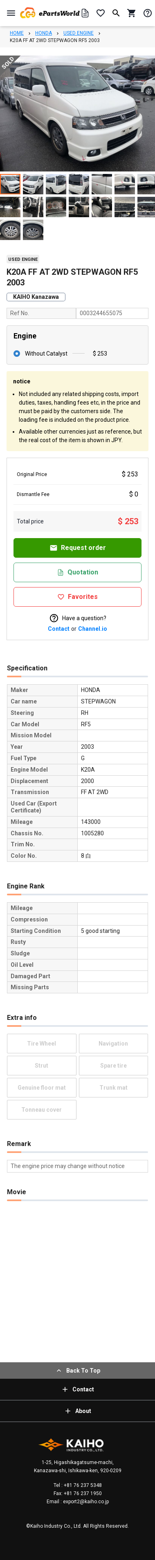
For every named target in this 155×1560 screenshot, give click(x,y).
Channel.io (92, 628)
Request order (77, 548)
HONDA (43, 33)
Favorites (77, 597)
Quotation (77, 572)
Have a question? (77, 618)
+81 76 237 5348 (82, 1485)
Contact (59, 628)
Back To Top (77, 1370)
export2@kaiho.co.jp (85, 1501)
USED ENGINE (78, 33)
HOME (17, 33)
